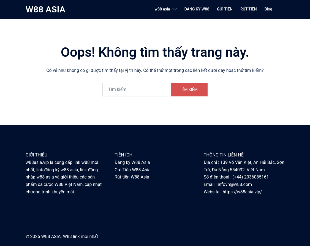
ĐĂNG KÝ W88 (197, 9)
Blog (268, 9)
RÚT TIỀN (248, 9)
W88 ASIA (45, 9)
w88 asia (162, 9)
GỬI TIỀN (225, 9)
